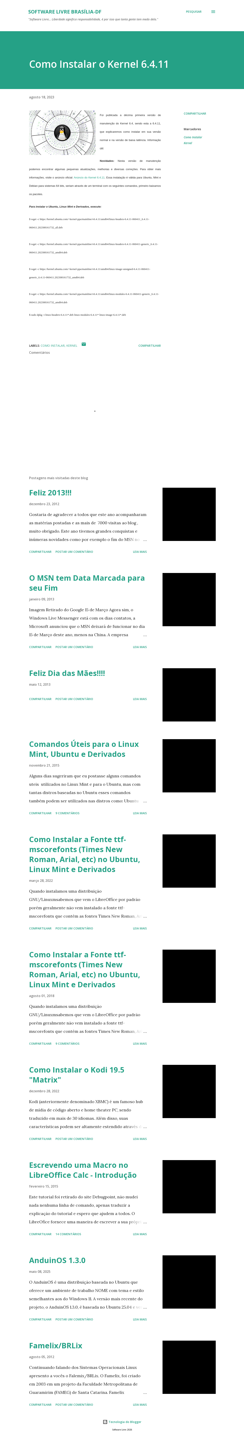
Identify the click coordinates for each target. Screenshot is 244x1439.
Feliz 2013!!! (50, 493)
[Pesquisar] (194, 11)
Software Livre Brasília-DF (64, 11)
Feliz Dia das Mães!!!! (67, 673)
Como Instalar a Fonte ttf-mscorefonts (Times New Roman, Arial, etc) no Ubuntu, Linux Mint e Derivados (84, 854)
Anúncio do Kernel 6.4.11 (89, 177)
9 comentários (67, 813)
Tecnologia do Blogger (122, 1422)
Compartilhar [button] (195, 113)
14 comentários (68, 1234)
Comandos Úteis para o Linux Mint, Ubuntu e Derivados (84, 749)
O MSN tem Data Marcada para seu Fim (87, 583)
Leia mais (140, 552)
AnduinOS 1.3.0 (57, 1260)
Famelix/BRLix (55, 1345)
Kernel (188, 143)
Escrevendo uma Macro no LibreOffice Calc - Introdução (83, 1170)
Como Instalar (193, 137)
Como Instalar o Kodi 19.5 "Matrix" (76, 1075)
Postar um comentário (74, 552)
